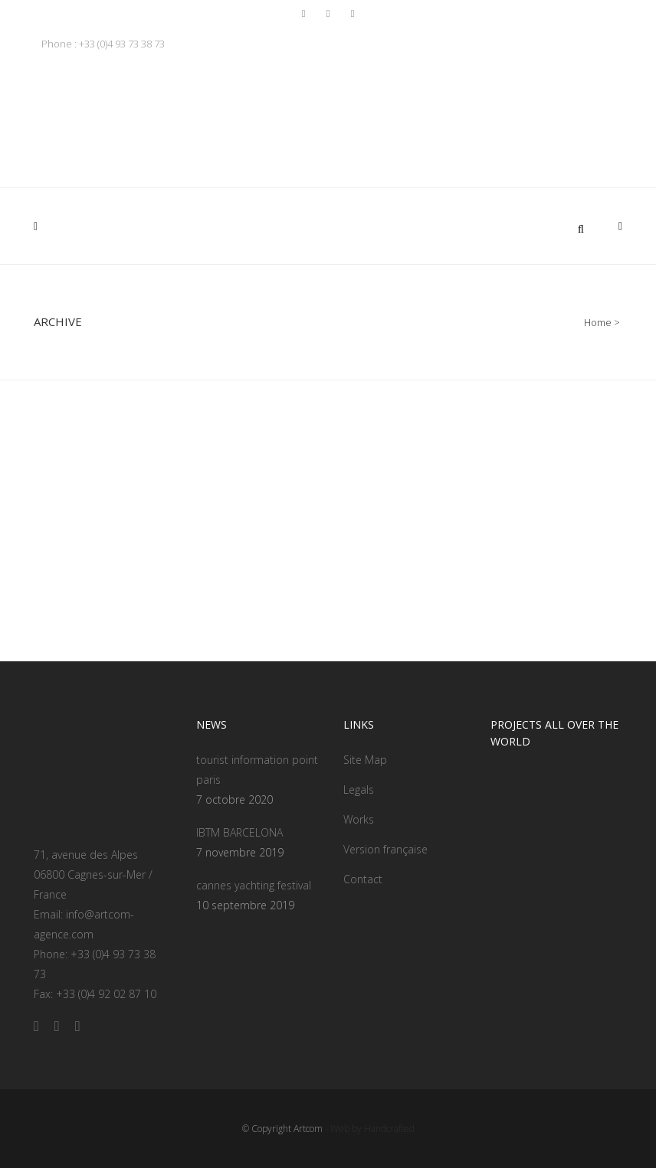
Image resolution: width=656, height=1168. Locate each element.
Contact (362, 879)
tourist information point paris (257, 769)
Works (358, 819)
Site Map (365, 759)
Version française (385, 849)
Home (598, 322)
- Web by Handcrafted (369, 1128)
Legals (358, 789)
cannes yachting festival (253, 885)
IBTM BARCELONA (239, 832)
